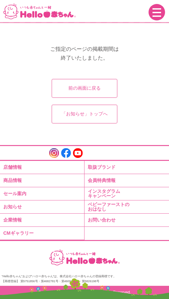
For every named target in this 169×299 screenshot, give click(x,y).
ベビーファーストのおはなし (108, 207)
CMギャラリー (18, 233)
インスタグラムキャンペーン (104, 193)
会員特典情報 (102, 180)
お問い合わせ (102, 220)
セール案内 (14, 193)
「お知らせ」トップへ (84, 113)
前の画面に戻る (84, 88)
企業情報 (12, 220)
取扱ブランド (102, 167)
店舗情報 (12, 167)
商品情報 (12, 180)
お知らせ (12, 206)
